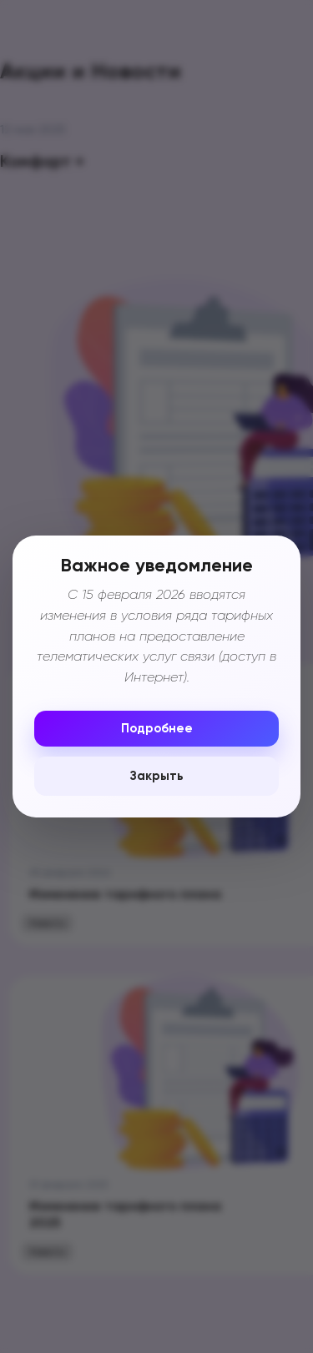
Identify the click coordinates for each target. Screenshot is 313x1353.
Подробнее (157, 728)
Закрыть (157, 776)
